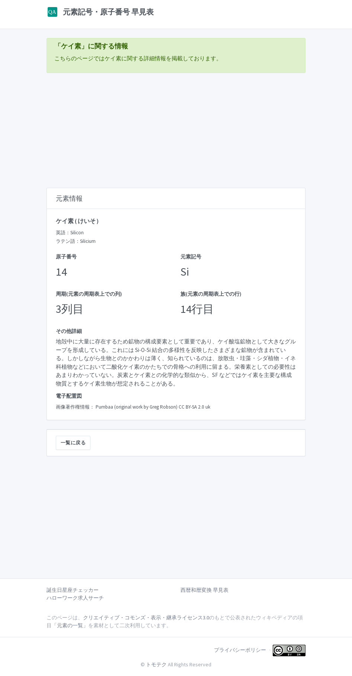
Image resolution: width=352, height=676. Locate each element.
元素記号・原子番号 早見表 (100, 11)
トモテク (156, 664)
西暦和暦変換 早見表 (204, 590)
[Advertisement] (176, 131)
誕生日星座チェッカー (73, 590)
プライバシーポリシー (240, 650)
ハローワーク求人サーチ (75, 597)
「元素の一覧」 (70, 625)
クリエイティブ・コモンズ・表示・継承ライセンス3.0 (146, 617)
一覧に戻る (73, 442)
